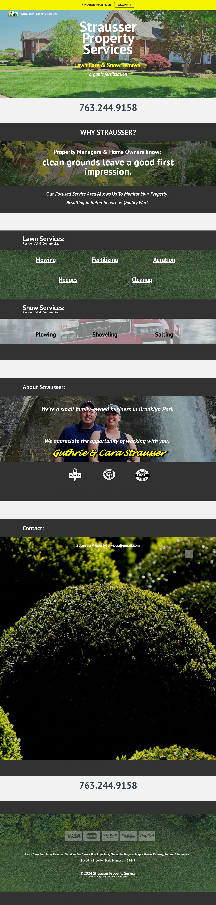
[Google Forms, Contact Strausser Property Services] (108, 653)
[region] (108, 5)
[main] (108, 38)
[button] (212, 13)
